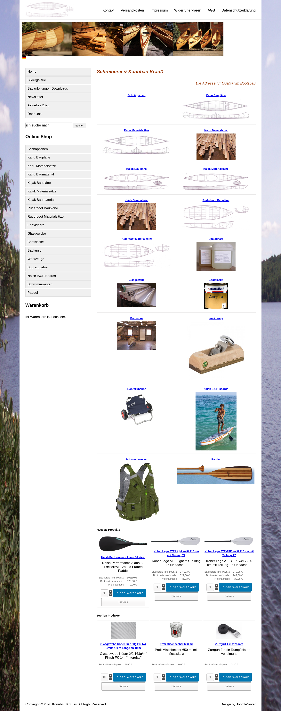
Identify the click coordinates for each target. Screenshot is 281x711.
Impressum (159, 10)
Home (32, 71)
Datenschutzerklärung (238, 10)
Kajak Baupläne (39, 183)
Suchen (79, 125)
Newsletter (35, 97)
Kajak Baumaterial (41, 200)
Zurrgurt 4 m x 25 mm (229, 644)
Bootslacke (36, 242)
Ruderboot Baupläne (43, 208)
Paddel (33, 293)
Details (123, 602)
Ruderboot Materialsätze (46, 216)
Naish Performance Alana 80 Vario (123, 557)
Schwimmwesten (40, 284)
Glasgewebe (37, 233)
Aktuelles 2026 (38, 105)
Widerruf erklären (187, 10)
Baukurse (35, 250)
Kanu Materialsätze (42, 166)
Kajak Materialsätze (42, 191)
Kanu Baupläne (39, 157)
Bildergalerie (37, 80)
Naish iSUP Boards (42, 276)
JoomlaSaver (246, 704)
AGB (211, 10)
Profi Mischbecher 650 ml (176, 644)
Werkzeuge (36, 259)
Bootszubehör (38, 267)
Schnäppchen (38, 149)
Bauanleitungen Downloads (48, 88)
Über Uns (35, 114)
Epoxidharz (36, 225)
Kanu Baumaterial (41, 174)
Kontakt (108, 10)
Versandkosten (132, 10)
